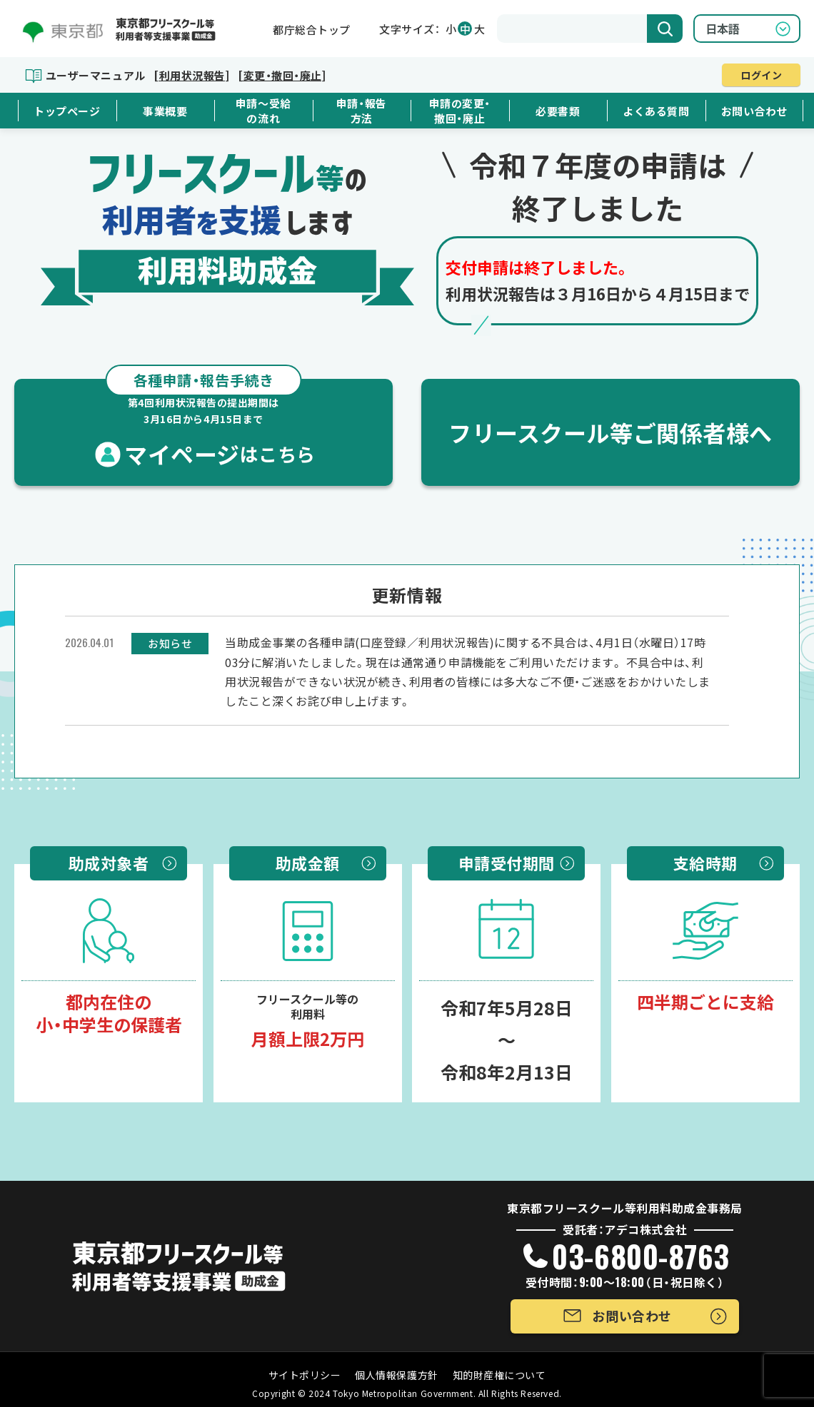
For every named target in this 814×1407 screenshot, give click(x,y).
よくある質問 (656, 110)
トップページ (67, 110)
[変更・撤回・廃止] (282, 75)
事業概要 (165, 110)
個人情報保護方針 (396, 1375)
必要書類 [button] (558, 110)
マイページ (203, 424)
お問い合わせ (754, 110)
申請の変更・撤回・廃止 (460, 111)
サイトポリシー (304, 1375)
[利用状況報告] (191, 75)
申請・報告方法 (361, 111)
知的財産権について (499, 1375)
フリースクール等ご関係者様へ (610, 432)
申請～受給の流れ (263, 111)
